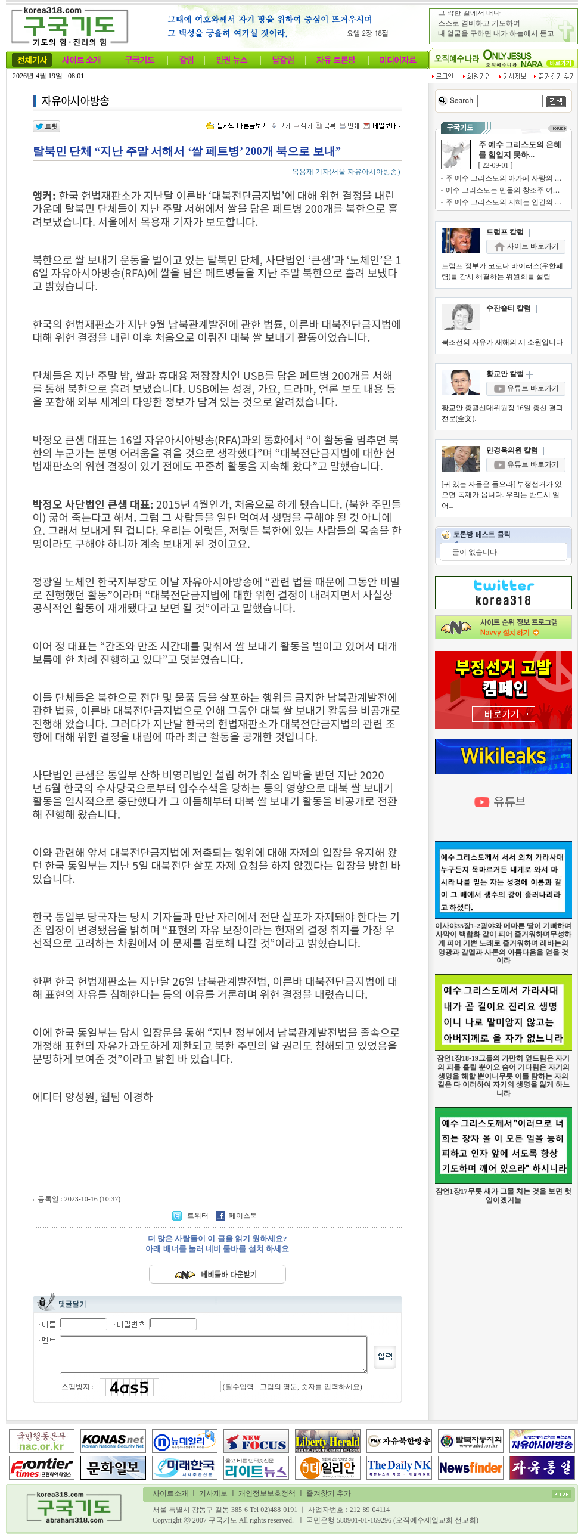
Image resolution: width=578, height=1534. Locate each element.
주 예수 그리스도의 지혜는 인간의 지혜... (510, 202)
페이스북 (236, 1215)
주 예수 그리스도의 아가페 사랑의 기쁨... (510, 178)
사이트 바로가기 (526, 246)
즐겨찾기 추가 (328, 1493)
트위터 (191, 1215)
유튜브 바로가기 (526, 388)
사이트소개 (170, 1493)
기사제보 (213, 1493)
